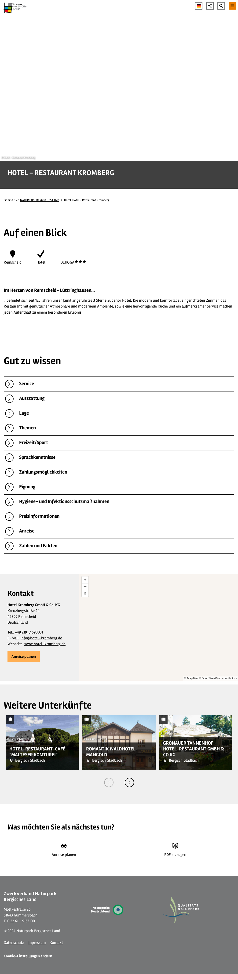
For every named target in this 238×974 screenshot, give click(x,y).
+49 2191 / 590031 (29, 632)
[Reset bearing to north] (85, 593)
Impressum (37, 942)
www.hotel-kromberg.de (45, 643)
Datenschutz (14, 942)
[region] (158, 627)
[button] (23, 656)
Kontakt (56, 942)
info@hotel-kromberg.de (41, 638)
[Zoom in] (85, 579)
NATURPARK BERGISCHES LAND (39, 200)
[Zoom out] (85, 586)
